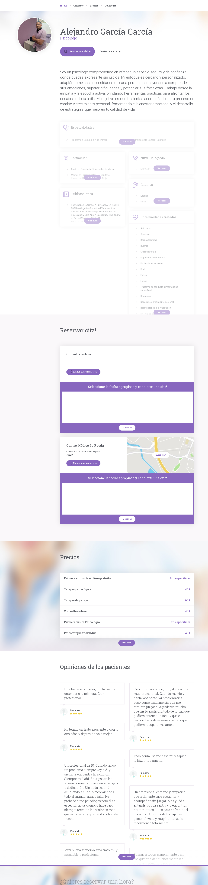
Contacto (78, 5)
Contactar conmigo (110, 51)
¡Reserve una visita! (77, 51)
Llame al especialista (83, 371)
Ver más (127, 427)
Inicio (63, 5)
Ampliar (161, 454)
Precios (94, 5)
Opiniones (110, 5)
